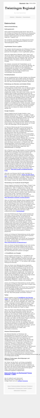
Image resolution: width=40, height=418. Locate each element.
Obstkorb (12, 17)
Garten (25, 388)
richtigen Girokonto (23, 381)
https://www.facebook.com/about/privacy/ (15, 242)
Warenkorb (22, 3)
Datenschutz (17, 390)
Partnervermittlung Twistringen (18, 386)
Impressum (23, 390)
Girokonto (29, 386)
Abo (27, 3)
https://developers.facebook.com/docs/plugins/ (16, 197)
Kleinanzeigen (11, 388)
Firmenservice (19, 388)
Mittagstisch (19, 17)
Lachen (29, 388)
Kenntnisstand (20, 211)
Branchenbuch (26, 17)
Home (9, 386)
